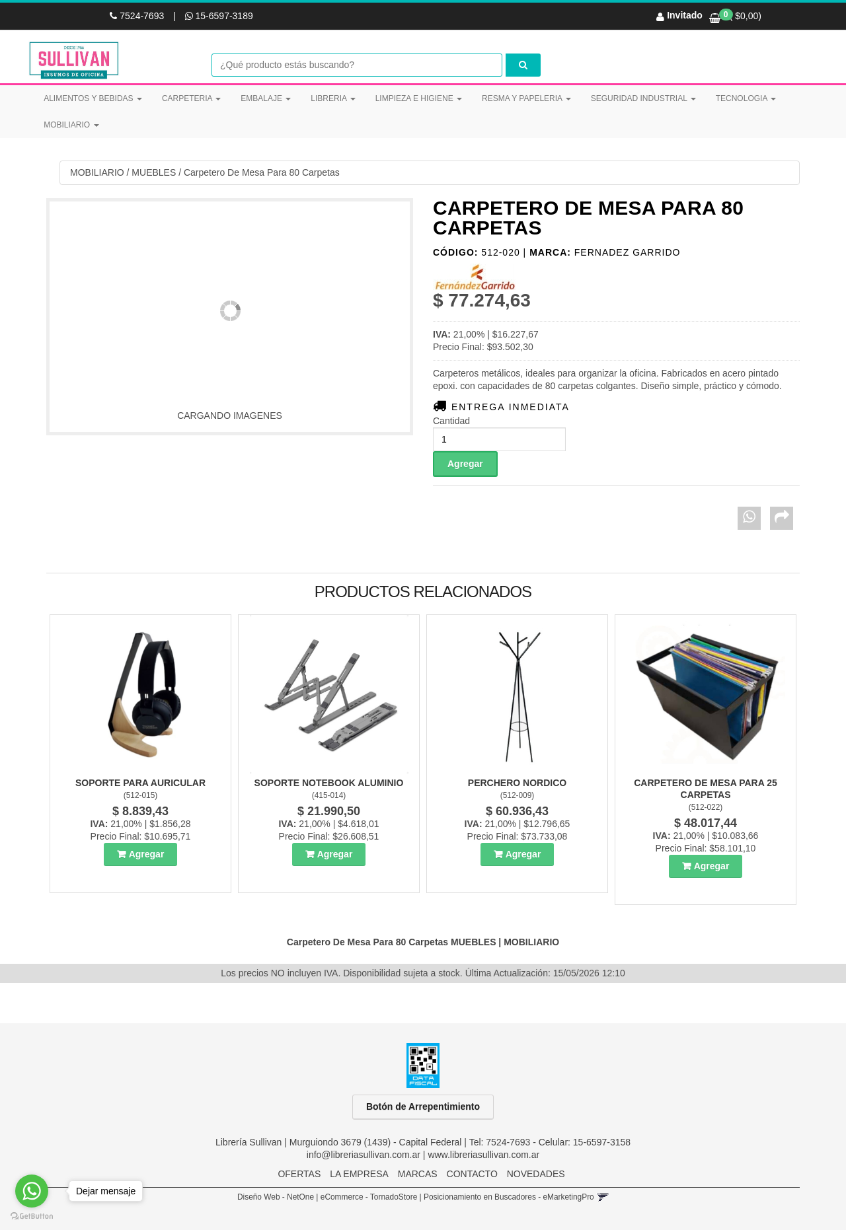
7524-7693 (138, 16)
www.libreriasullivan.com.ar (483, 1154)
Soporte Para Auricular (140, 783)
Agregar (147, 854)
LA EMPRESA (359, 1174)
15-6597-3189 (219, 16)
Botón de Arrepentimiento (423, 1106)
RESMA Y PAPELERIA (526, 98)
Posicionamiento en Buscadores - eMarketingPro (509, 1197)
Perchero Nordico (517, 783)
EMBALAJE (266, 98)
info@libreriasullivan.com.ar (363, 1154)
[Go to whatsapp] (31, 1191)
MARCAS (418, 1174)
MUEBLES (154, 172)
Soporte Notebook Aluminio (329, 783)
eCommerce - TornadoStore (369, 1197)
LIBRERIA (333, 98)
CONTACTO (472, 1174)
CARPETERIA (191, 98)
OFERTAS (299, 1174)
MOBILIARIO (71, 124)
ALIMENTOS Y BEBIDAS (93, 98)
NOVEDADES (536, 1174)
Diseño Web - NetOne (275, 1197)
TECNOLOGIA (746, 98)
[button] (602, 1197)
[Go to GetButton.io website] (32, 1216)
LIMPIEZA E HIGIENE (418, 98)
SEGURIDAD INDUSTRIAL (643, 98)
